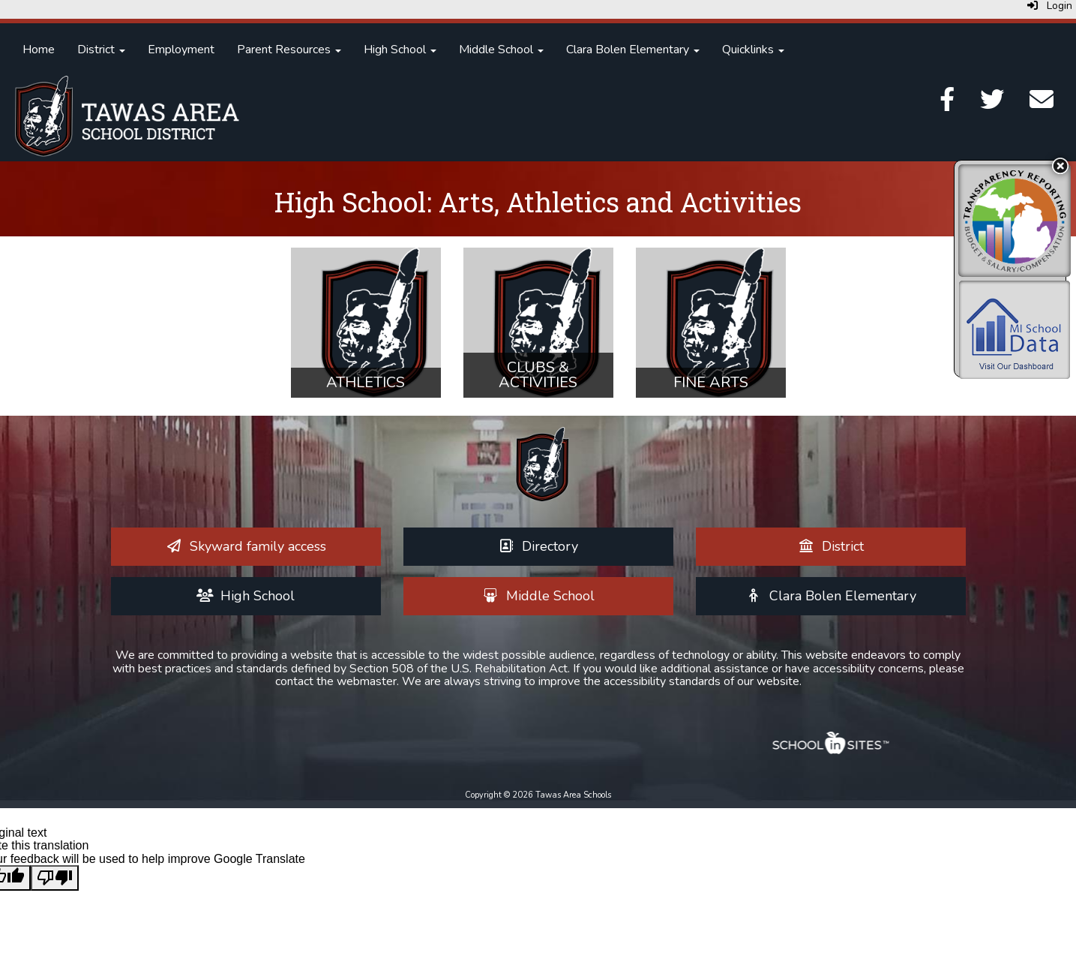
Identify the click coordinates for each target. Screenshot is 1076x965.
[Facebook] (947, 104)
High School (400, 49)
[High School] (245, 596)
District (101, 49)
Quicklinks (753, 49)
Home (38, 49)
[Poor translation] (55, 878)
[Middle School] (538, 596)
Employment (181, 49)
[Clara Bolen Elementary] (830, 596)
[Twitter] (992, 104)
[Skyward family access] (245, 546)
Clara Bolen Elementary (633, 49)
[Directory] (538, 546)
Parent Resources (289, 49)
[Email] (1041, 104)
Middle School (501, 49)
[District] (830, 546)
